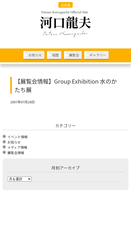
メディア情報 (17, 147)
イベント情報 (17, 136)
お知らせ (35, 55)
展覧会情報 (15, 152)
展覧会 (74, 55)
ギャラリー (97, 55)
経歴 (55, 55)
